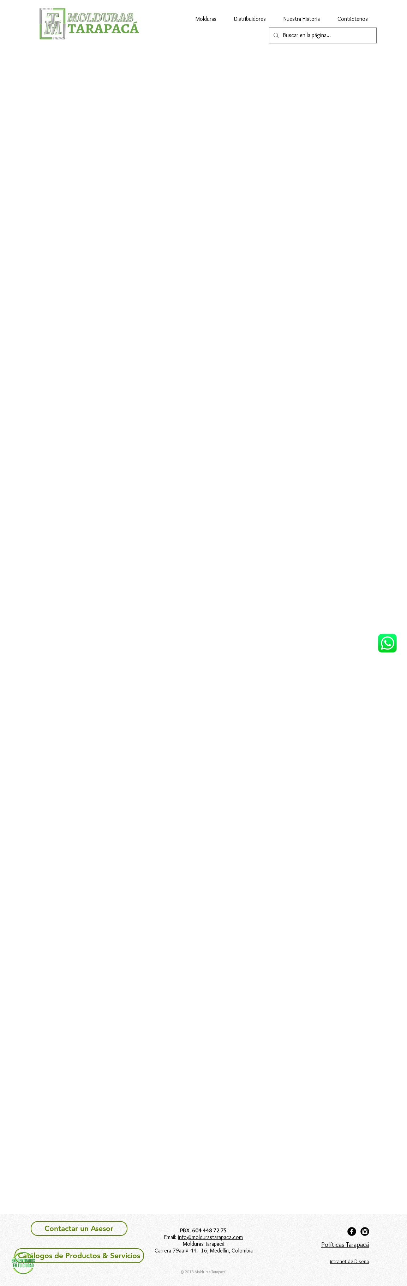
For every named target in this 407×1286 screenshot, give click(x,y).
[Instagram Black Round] (364, 1231)
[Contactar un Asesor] (79, 1228)
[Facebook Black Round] (351, 1231)
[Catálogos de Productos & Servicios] (79, 1255)
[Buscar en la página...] (322, 35)
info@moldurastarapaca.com (210, 1237)
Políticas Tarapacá (345, 1244)
